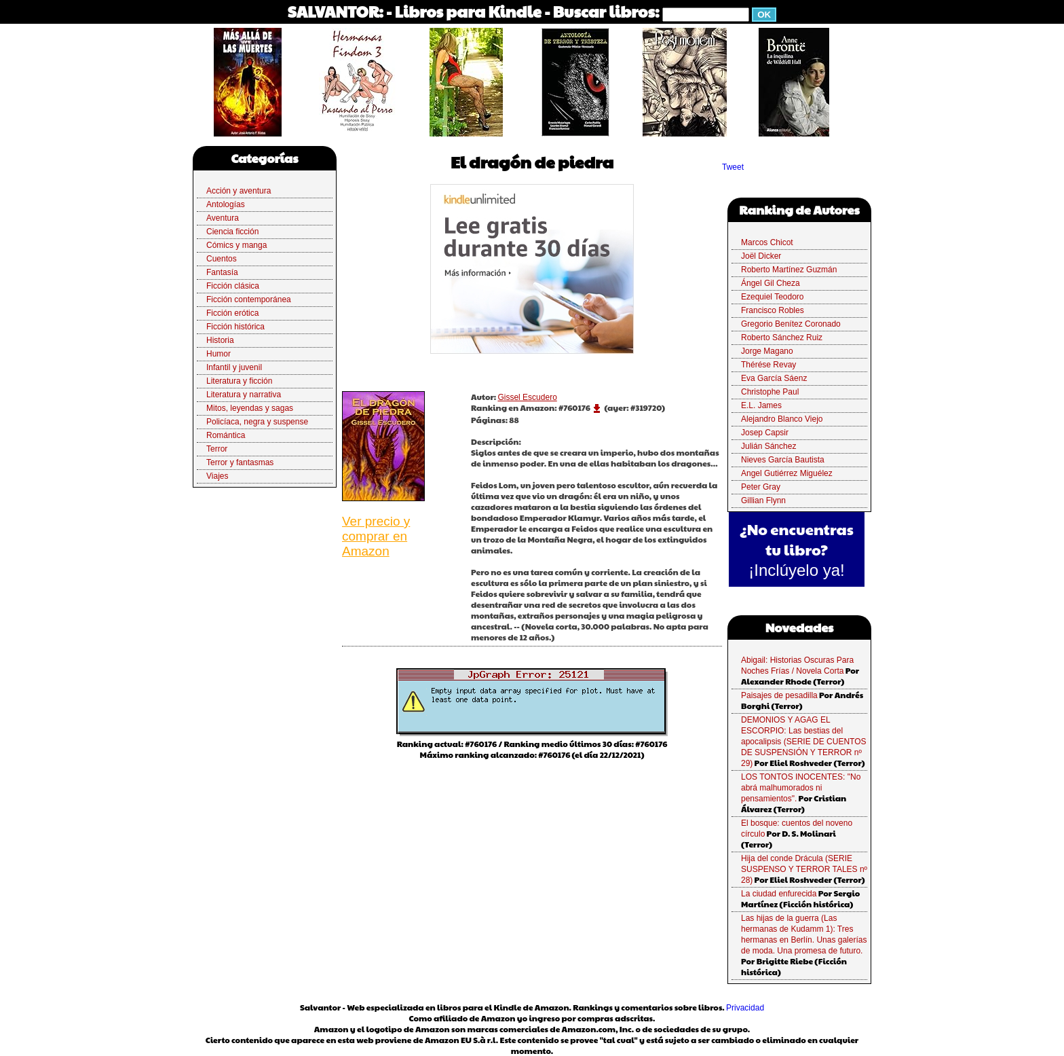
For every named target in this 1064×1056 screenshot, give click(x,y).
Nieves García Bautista (782, 460)
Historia (220, 340)
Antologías (225, 204)
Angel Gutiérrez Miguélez (787, 473)
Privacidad (745, 1008)
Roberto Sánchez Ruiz (781, 337)
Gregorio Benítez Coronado (791, 324)
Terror (216, 449)
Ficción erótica (232, 313)
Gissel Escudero (526, 397)
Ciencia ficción (232, 231)
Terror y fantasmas (239, 462)
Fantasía (222, 272)
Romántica (225, 435)
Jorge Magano (767, 351)
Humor (218, 354)
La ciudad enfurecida (778, 893)
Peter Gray (760, 487)
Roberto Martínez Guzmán (789, 269)
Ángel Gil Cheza (770, 283)
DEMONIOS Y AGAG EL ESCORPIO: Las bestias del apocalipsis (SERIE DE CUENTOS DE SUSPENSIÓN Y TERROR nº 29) (804, 741)
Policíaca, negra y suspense (257, 421)
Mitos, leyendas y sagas (249, 408)
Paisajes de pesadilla (779, 695)
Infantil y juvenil (234, 367)
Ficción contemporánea (248, 299)
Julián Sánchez (768, 446)
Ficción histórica (235, 326)
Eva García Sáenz (774, 378)
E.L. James (761, 405)
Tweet (733, 167)
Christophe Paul (770, 392)
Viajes (217, 476)
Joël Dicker (761, 256)
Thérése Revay (768, 364)
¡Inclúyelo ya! (796, 570)
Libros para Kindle (468, 11)
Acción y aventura (238, 191)
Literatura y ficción (239, 381)
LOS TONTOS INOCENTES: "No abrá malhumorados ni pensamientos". (800, 787)
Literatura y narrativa (243, 394)
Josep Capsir (764, 432)
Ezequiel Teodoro (772, 297)
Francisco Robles (772, 310)
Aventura (222, 218)
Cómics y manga (236, 245)
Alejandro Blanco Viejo (782, 419)
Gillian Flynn (763, 500)
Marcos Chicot (767, 242)
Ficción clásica (232, 286)
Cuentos (221, 258)
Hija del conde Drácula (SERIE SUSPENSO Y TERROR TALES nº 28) (804, 869)
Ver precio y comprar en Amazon (376, 536)
